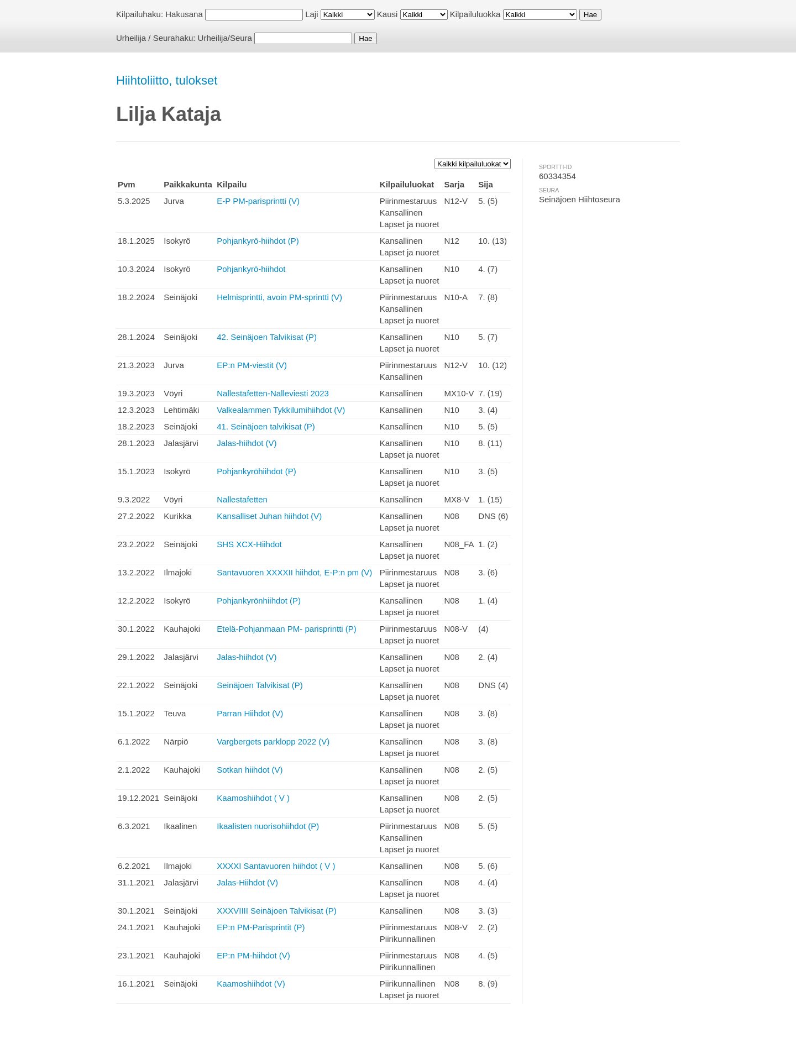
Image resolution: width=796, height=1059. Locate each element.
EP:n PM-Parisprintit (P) (261, 927)
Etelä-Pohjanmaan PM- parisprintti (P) (287, 628)
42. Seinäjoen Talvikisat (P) (267, 337)
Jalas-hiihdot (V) (246, 443)
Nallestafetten (242, 499)
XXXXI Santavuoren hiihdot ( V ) (276, 866)
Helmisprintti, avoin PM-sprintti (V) (279, 297)
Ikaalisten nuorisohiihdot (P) (268, 826)
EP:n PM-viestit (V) (252, 365)
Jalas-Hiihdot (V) (247, 882)
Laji (311, 14)
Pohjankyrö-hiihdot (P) (257, 240)
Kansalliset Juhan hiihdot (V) (269, 516)
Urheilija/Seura (225, 38)
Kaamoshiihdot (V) (251, 983)
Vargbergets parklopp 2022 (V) (273, 741)
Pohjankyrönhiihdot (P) (259, 600)
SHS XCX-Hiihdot (249, 544)
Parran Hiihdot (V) (250, 713)
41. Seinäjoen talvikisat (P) (266, 426)
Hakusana (184, 14)
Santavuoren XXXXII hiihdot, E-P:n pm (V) (294, 572)
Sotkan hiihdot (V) (249, 769)
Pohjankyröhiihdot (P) (256, 471)
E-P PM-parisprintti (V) (258, 201)
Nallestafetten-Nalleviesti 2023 (273, 393)
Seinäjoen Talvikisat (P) (260, 685)
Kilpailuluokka (475, 14)
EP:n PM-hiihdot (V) (253, 955)
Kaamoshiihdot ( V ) (253, 798)
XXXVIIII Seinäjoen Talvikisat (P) (277, 910)
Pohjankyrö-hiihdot (251, 269)
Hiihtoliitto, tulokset (166, 80)
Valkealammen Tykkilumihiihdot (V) (281, 410)
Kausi (387, 14)
